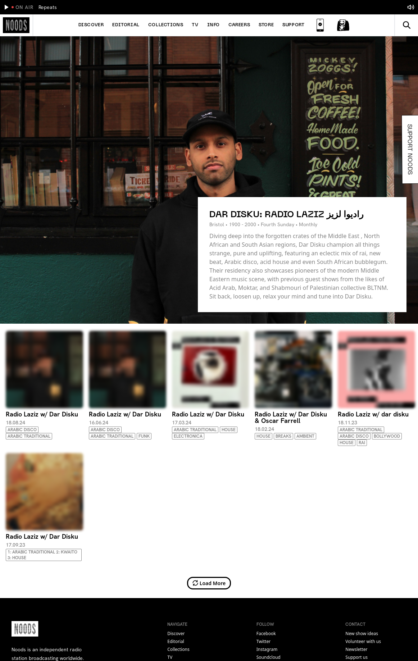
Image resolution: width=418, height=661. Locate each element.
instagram (266, 649)
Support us (356, 657)
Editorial (125, 25)
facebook (266, 633)
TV (195, 25)
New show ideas (361, 633)
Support (293, 25)
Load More (209, 583)
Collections (165, 25)
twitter (263, 641)
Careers (239, 25)
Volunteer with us (363, 641)
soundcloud (268, 657)
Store (266, 25)
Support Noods (410, 149)
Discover (91, 25)
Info (213, 25)
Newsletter (356, 649)
